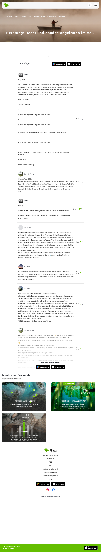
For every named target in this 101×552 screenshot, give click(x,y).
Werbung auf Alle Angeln (50, 469)
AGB (50, 462)
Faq (50, 479)
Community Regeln (50, 472)
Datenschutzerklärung (50, 455)
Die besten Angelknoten (50, 476)
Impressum (50, 459)
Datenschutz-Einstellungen (50, 496)
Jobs (50, 465)
